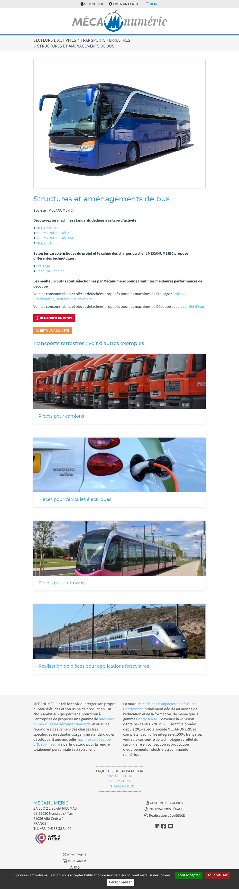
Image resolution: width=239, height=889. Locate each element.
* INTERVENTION (119, 786)
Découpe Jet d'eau (51, 271)
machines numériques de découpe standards (74, 721)
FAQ (75, 867)
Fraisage (43, 266)
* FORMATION (119, 781)
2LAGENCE (177, 815)
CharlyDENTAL (147, 719)
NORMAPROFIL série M (54, 238)
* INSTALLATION (119, 776)
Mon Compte (75, 854)
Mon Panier (74, 861)
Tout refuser (217, 875)
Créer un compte (124, 4)
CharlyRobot (43, 299)
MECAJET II (45, 243)
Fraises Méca (81, 299)
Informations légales (164, 809)
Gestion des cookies (164, 803)
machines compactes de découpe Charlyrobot (159, 706)
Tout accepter (189, 875)
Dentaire (62, 299)
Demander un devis (54, 318)
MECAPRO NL (47, 228)
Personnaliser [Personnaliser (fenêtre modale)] (120, 882)
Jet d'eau (196, 306)
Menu (152, 4)
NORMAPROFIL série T (54, 233)
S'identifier (92, 4)
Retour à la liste (52, 330)
